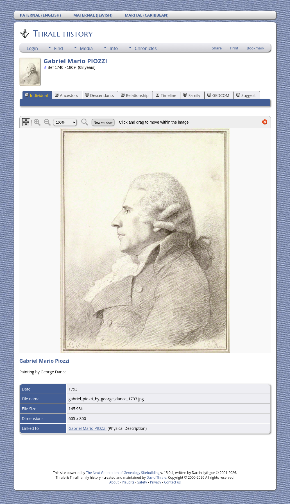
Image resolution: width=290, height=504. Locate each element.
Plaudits (128, 482)
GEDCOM (218, 95)
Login (32, 48)
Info (114, 48)
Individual (36, 95)
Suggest (246, 95)
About (114, 482)
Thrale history (62, 33)
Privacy (155, 482)
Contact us (172, 482)
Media (86, 48)
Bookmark (255, 48)
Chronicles (146, 48)
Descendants (99, 95)
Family (191, 95)
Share (217, 48)
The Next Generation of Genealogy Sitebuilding (123, 472)
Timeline (166, 95)
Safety (142, 482)
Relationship (135, 95)
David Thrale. (156, 477)
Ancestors (66, 95)
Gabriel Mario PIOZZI (88, 428)
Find (58, 48)
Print (234, 48)
